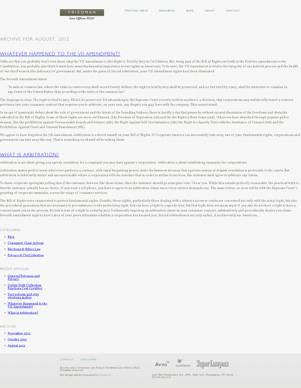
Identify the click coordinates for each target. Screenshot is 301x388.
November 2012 (19, 333)
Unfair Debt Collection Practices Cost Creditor (25, 287)
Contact (233, 10)
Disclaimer (89, 359)
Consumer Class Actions (26, 243)
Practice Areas (136, 10)
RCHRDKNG (105, 375)
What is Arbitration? (29, 154)
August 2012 (16, 346)
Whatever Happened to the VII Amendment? (60, 54)
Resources (167, 10)
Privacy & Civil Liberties (26, 255)
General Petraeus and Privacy (24, 277)
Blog (190, 10)
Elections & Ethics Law (24, 249)
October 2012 (17, 340)
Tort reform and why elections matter (23, 296)
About (210, 10)
